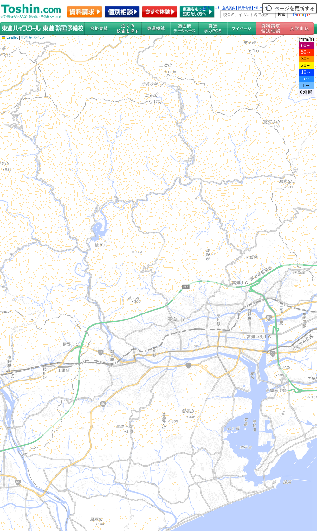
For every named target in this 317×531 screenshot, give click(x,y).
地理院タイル (32, 37)
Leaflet (10, 37)
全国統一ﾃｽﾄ (210, 8)
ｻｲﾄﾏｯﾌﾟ (260, 8)
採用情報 (244, 8)
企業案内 (228, 8)
